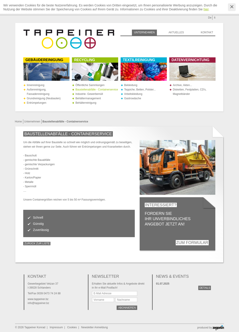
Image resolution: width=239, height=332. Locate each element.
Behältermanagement (88, 98)
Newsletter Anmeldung (94, 327)
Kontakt (207, 32)
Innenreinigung (35, 85)
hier (206, 9)
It (215, 17)
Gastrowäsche (132, 98)
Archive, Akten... (182, 85)
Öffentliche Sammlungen (89, 85)
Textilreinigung (139, 60)
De (209, 17)
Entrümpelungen (36, 102)
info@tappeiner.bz (38, 303)
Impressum (56, 327)
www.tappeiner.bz (38, 299)
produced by (210, 327)
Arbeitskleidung (133, 94)
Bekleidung (130, 85)
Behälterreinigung (85, 102)
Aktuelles (176, 32)
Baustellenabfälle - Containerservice (96, 89)
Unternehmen (32, 121)
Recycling (84, 60)
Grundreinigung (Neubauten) (44, 98)
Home (18, 121)
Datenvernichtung (190, 60)
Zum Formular (192, 242)
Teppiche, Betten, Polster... (140, 89)
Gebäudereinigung (44, 60)
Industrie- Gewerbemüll (89, 94)
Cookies (72, 327)
